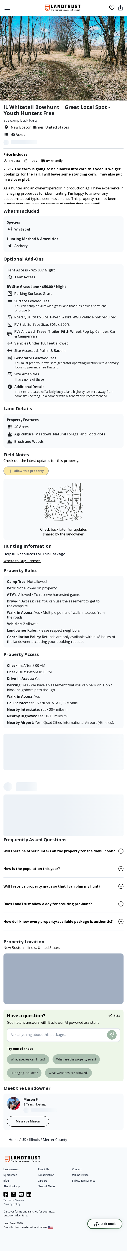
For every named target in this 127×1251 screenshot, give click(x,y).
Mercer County (55, 1139)
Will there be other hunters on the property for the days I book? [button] (59, 851)
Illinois (35, 1139)
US (24, 1139)
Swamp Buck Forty (23, 120)
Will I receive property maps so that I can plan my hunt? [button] (51, 886)
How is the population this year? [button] (31, 868)
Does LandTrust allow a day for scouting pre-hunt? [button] (47, 903)
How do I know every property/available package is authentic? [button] (58, 921)
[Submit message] (112, 1035)
